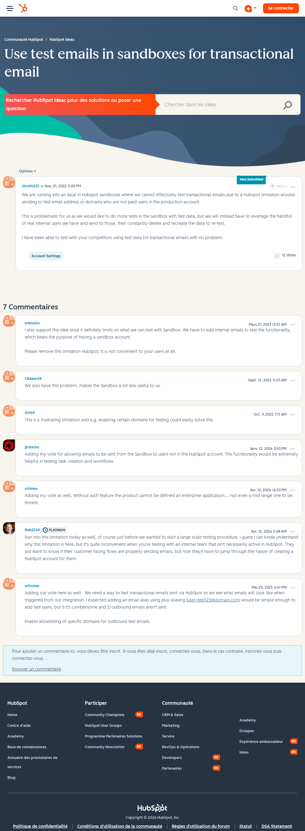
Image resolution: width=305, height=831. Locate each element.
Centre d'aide (19, 726)
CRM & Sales (172, 715)
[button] (293, 187)
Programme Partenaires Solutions (113, 736)
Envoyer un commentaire (36, 669)
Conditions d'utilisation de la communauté (119, 826)
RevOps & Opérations (181, 747)
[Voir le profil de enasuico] (32, 322)
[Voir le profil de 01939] (30, 412)
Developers (172, 758)
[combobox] (228, 104)
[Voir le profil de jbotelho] (32, 446)
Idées (244, 752)
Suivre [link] (282, 186)
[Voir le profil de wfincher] (32, 585)
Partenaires (172, 768)
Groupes (246, 731)
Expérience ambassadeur (261, 742)
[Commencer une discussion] (250, 8)
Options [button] (26, 171)
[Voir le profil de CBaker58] (33, 377)
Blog (11, 778)
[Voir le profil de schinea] (31, 487)
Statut (245, 826)
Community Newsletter (105, 747)
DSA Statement (277, 826)
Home (12, 715)
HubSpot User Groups (103, 726)
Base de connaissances (26, 747)
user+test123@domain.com (213, 600)
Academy (15, 736)
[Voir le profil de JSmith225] (30, 185)
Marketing (171, 726)
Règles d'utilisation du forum (201, 826)
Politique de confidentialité (40, 826)
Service (168, 736)
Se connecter (281, 8)
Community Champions (105, 715)
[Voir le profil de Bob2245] (32, 529)
